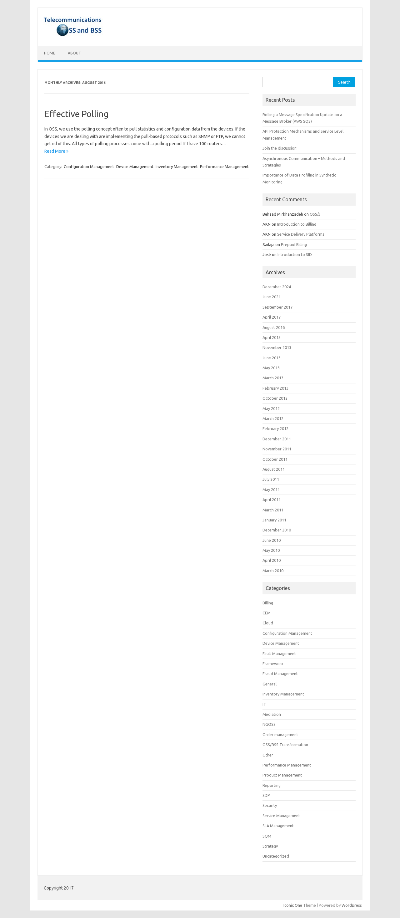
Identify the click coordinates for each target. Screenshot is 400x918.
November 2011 (276, 449)
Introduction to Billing (296, 224)
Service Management (281, 815)
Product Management (282, 775)
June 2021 (271, 297)
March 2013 (272, 378)
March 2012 (272, 418)
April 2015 (271, 337)
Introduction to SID (295, 254)
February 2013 (275, 388)
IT (264, 704)
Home (49, 53)
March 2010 (272, 570)
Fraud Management (280, 673)
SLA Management (278, 825)
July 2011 (270, 479)
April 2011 (271, 499)
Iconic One (292, 905)
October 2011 (275, 459)
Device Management (134, 166)
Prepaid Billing (294, 244)
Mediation (271, 714)
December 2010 (276, 530)
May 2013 (271, 368)
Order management (280, 734)
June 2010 (271, 540)
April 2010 (271, 560)
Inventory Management (177, 166)
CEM (266, 613)
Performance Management (224, 166)
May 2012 (271, 408)
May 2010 (271, 550)
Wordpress (352, 905)
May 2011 (271, 489)
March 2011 (272, 510)
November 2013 (276, 347)
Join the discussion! (280, 148)
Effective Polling (76, 114)
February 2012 (275, 428)
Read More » (56, 151)
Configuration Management (89, 166)
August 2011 (273, 469)
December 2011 (276, 439)
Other (267, 755)
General (269, 684)
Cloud (267, 623)
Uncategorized (275, 856)
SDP (266, 795)
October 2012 (275, 398)
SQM (266, 836)
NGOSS (269, 724)
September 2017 (277, 307)
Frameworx (272, 663)
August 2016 (273, 327)
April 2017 (271, 317)
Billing (267, 603)
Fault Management (279, 653)
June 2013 (271, 358)
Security (269, 805)
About (74, 53)
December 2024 (276, 287)
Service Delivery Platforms (300, 234)
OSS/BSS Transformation (285, 744)
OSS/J (315, 214)
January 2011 (274, 520)
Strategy (270, 846)
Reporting (271, 785)
